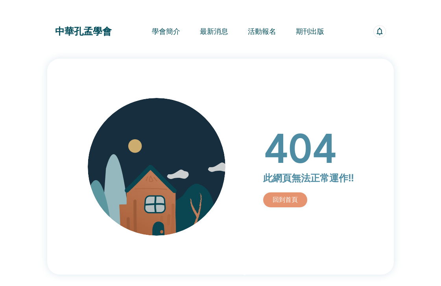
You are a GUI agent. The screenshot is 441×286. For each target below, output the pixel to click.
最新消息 (214, 31)
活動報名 (262, 31)
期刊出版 (310, 31)
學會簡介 (166, 31)
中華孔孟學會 (83, 31)
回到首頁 (285, 199)
